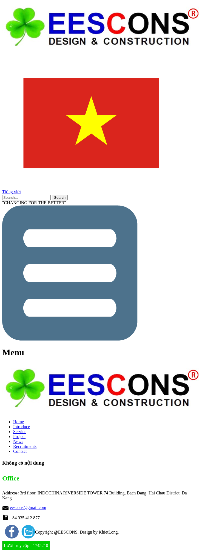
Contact (20, 451)
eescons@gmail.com (28, 507)
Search (60, 197)
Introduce (21, 426)
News (18, 441)
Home (18, 421)
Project (19, 436)
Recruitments (24, 446)
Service (19, 431)
